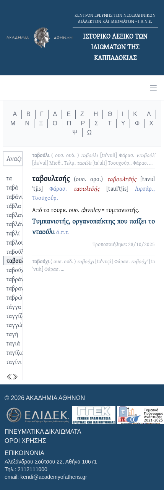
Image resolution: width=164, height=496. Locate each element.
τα (9, 178)
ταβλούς (16, 242)
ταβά (12, 187)
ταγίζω (14, 352)
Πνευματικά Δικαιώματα (43, 431)
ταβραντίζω (20, 288)
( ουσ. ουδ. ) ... (93, 159)
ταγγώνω (17, 324)
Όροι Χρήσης (25, 441)
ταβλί (13, 233)
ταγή (12, 334)
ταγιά (13, 343)
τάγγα (13, 306)
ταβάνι (14, 196)
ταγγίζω (16, 315)
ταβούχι (16, 269)
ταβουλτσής (21, 260)
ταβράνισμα (21, 279)
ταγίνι (14, 361)
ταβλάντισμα (22, 224)
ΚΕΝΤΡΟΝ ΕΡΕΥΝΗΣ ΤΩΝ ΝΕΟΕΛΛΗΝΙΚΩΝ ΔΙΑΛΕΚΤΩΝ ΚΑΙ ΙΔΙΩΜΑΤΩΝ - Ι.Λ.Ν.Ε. (115, 18)
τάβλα (13, 205)
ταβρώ (14, 297)
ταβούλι (16, 251)
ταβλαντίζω (20, 214)
